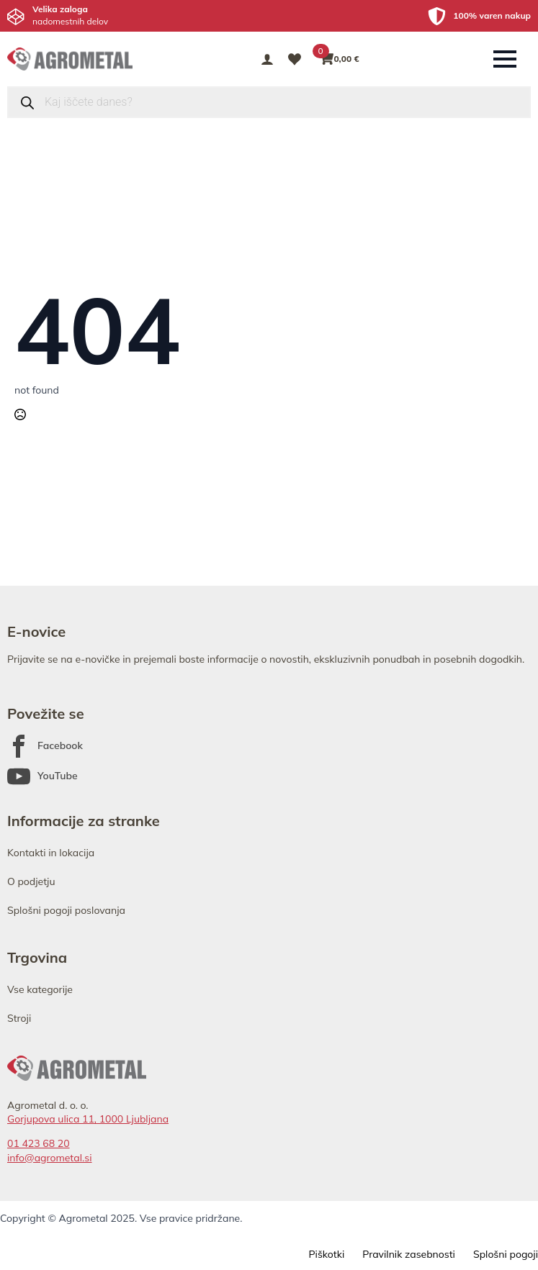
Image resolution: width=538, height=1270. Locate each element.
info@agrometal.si (49, 1157)
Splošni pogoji (505, 1254)
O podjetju (31, 881)
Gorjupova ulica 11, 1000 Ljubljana (88, 1118)
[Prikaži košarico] (339, 59)
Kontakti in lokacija (50, 852)
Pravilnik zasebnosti (408, 1254)
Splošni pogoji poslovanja (66, 910)
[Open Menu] (504, 59)
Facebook (60, 745)
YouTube (57, 775)
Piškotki (326, 1254)
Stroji (19, 1018)
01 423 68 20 (38, 1143)
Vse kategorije (40, 989)
